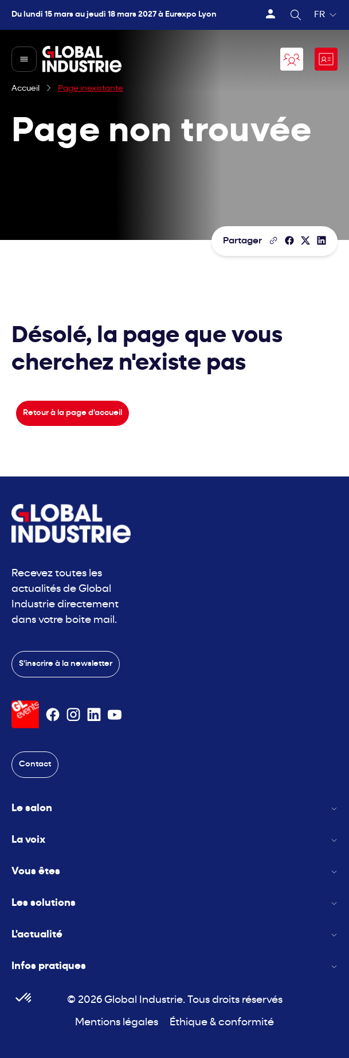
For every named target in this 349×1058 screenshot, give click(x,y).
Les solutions (174, 903)
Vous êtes (174, 871)
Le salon (174, 808)
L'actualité (174, 934)
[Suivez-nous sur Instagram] (73, 715)
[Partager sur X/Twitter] (305, 240)
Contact (35, 764)
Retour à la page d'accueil (72, 413)
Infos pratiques (174, 966)
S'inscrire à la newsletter (65, 664)
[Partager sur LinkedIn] (321, 240)
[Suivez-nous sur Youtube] (114, 715)
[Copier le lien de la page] (273, 240)
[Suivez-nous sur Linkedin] (94, 715)
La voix (174, 840)
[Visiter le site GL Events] (25, 714)
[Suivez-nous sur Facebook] (53, 715)
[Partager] (289, 240)
